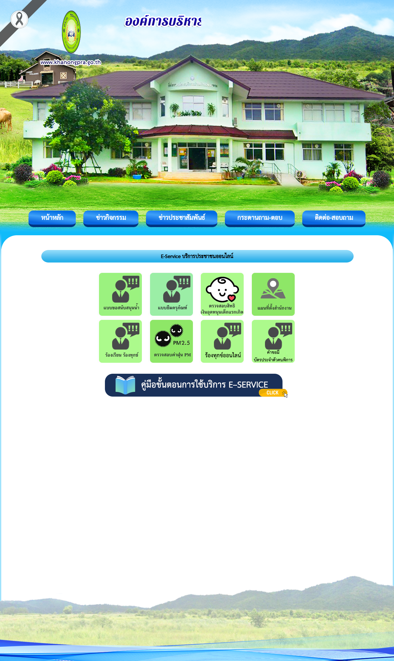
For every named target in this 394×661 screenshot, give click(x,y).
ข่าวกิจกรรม (111, 217)
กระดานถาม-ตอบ (259, 217)
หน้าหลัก (52, 217)
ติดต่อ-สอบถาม (334, 217)
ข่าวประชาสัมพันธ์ (181, 217)
